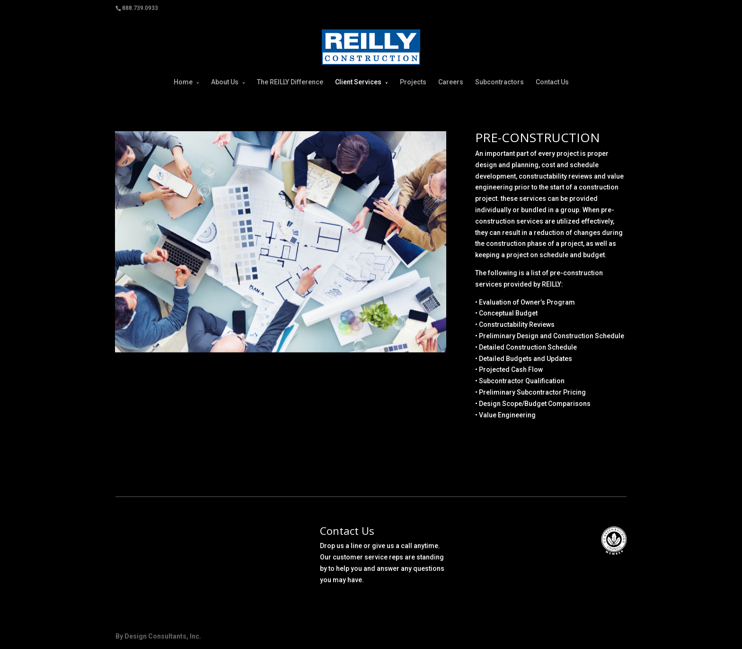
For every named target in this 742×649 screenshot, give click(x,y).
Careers (450, 82)
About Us (224, 82)
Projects (413, 82)
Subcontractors (499, 82)
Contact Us (552, 82)
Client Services (358, 82)
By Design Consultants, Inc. (158, 636)
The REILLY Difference (290, 82)
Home (183, 82)
